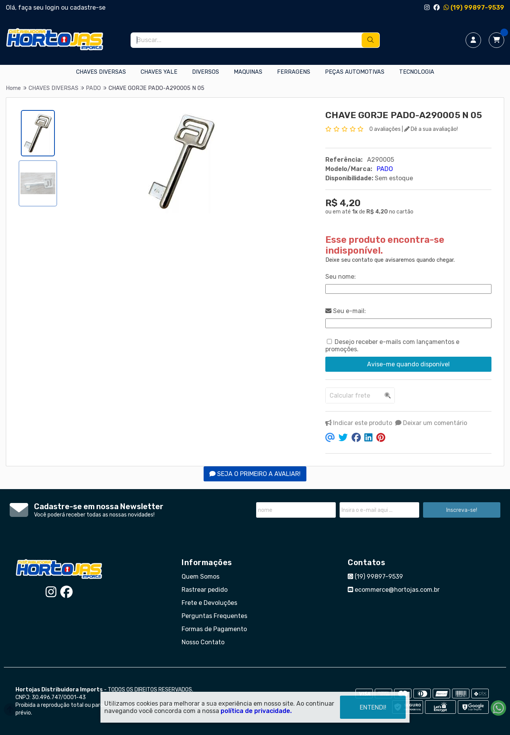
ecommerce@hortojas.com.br (394, 589)
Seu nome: (340, 276)
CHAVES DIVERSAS (101, 72)
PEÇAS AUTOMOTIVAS (354, 72)
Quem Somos (200, 576)
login (53, 7)
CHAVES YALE (159, 72)
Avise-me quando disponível (408, 364)
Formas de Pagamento (214, 629)
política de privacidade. (256, 709)
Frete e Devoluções (209, 602)
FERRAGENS (293, 72)
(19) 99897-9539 (474, 7)
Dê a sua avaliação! (431, 129)
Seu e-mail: (345, 311)
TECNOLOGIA (416, 72)
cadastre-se (87, 7)
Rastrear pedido (205, 589)
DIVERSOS (205, 72)
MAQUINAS (248, 72)
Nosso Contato (203, 642)
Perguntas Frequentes (214, 616)
